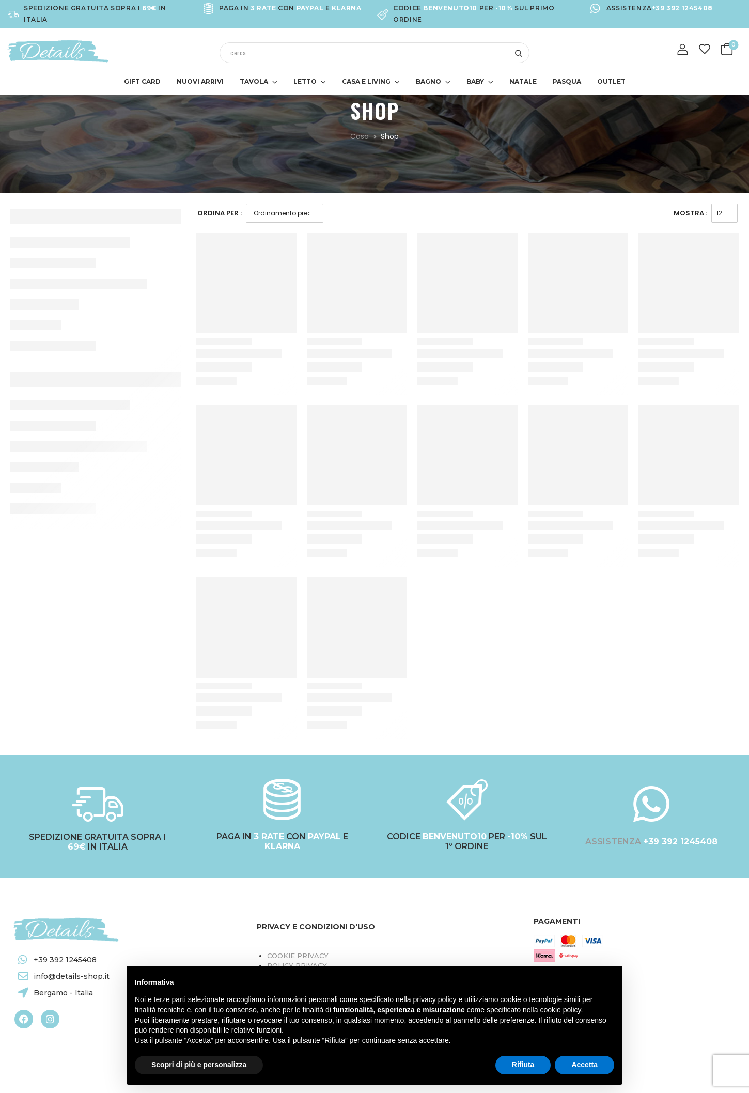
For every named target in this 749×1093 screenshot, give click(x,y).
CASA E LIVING (366, 81)
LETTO (305, 81)
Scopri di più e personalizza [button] (198, 1064)
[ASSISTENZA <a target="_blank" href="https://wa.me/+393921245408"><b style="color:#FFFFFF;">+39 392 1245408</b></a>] (651, 804)
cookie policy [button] (560, 1010)
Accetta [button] (584, 1064)
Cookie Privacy (298, 955)
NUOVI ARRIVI (200, 81)
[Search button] (518, 52)
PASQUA (567, 81)
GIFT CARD (142, 81)
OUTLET (611, 81)
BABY (475, 81)
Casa (359, 136)
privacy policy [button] (435, 999)
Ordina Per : (219, 213)
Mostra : (690, 213)
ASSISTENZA (614, 841)
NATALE (523, 81)
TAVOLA (254, 81)
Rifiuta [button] (523, 1064)
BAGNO (428, 81)
